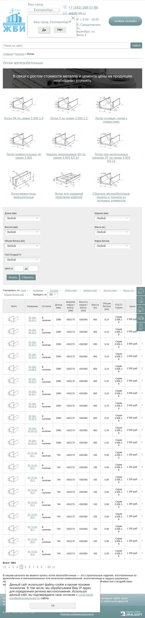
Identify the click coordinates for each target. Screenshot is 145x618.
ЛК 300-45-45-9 (32, 417)
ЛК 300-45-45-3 (32, 343)
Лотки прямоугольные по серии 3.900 (23, 156)
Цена (7, 268)
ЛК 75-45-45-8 (33, 540)
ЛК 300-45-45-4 (32, 356)
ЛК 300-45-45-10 (32, 430)
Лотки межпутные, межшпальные (23, 195)
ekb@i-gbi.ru (77, 13)
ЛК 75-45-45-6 (33, 516)
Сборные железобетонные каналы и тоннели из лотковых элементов (111, 197)
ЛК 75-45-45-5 (33, 503)
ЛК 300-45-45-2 (32, 331)
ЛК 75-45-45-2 (33, 466)
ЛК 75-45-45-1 (33, 454)
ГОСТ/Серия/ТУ (13, 254)
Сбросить (28, 277)
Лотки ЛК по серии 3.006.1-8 (23, 118)
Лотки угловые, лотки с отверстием (111, 120)
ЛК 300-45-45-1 (32, 319)
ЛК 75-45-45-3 (33, 479)
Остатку (54, 290)
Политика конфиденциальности (77, 614)
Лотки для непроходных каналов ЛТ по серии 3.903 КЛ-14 (111, 158)
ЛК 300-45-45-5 (32, 368)
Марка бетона (102, 241)
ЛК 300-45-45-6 (32, 380)
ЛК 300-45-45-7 (32, 393)
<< (4, 566)
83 (49, 566)
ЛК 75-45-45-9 (33, 553)
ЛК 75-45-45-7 (33, 528)
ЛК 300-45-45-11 (32, 442)
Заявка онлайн (125, 21)
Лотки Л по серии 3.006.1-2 (69, 118)
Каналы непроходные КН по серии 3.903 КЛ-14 (66, 156)
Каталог (20, 54)
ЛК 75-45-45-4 (33, 491)
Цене (23, 290)
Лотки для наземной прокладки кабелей (69, 195)
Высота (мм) (11, 227)
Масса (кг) (100, 227)
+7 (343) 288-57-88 (83, 7)
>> (53, 566)
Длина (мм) (11, 213)
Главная (8, 54)
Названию (38, 290)
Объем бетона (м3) (15, 241)
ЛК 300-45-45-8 (32, 405)
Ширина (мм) (101, 213)
